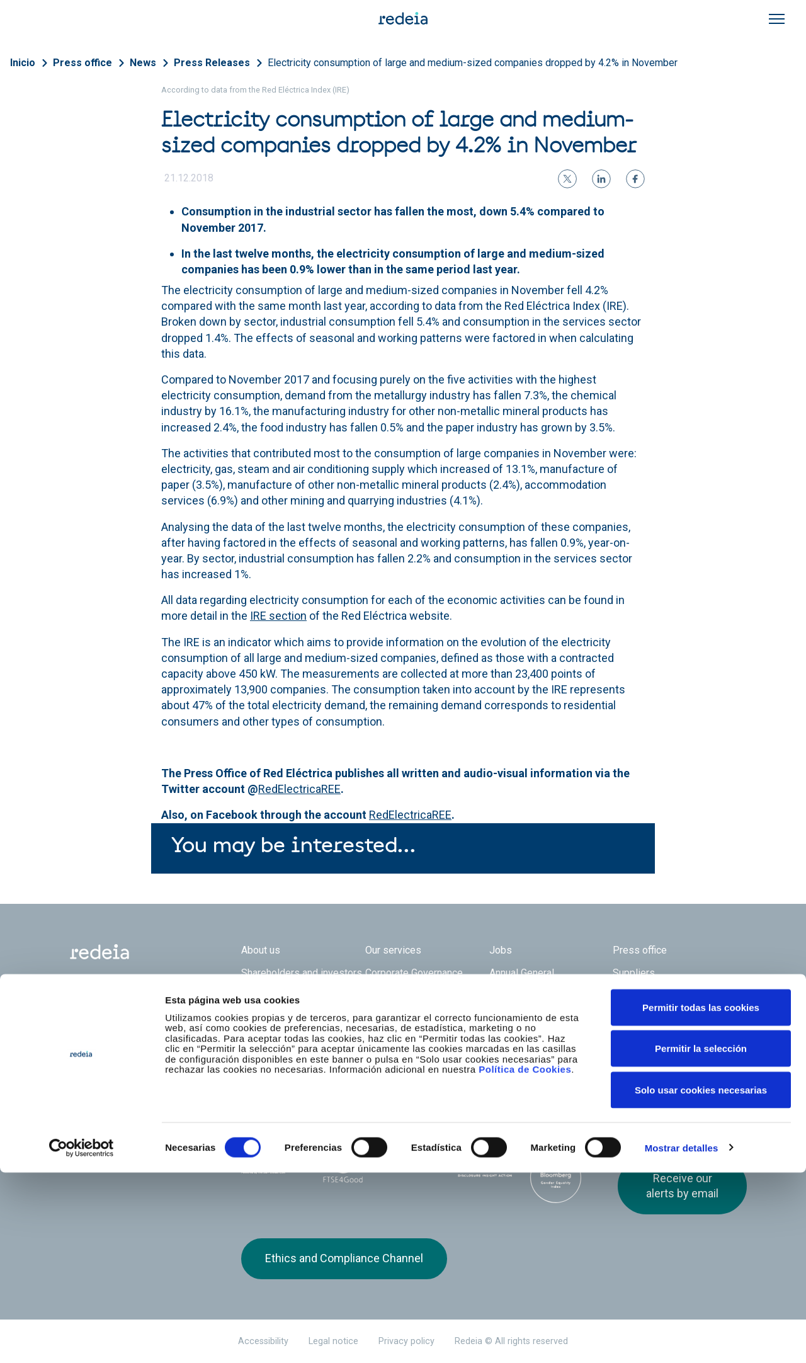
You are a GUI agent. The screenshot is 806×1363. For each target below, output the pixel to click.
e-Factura (262, 1007)
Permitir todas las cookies (700, 1197)
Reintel (369, 1072)
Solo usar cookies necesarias (701, 1280)
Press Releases (212, 63)
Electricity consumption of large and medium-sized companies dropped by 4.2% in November (473, 63)
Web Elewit (511, 1072)
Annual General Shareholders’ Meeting (539, 979)
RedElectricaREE (299, 789)
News (143, 63)
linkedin (650, 1081)
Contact (382, 1007)
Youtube (675, 1081)
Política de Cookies (525, 1260)
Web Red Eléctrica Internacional (440, 1072)
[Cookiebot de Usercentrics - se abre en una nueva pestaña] (81, 1338)
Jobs (500, 950)
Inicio (22, 63)
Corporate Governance (414, 973)
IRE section (278, 615)
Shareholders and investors (301, 973)
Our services (393, 950)
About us (260, 950)
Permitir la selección (701, 1239)
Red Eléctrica (282, 1072)
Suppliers (634, 973)
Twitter (625, 1081)
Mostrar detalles (681, 1338)
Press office (82, 63)
